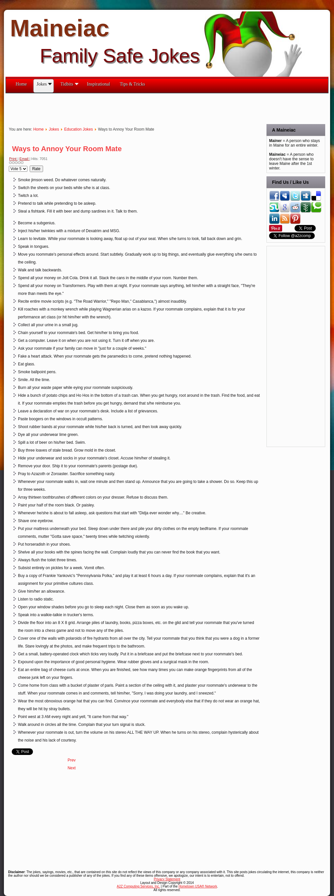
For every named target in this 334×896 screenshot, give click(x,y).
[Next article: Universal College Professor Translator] (72, 768)
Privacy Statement (167, 879)
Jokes (54, 129)
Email (25, 159)
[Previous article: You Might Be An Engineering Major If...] (72, 760)
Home (38, 129)
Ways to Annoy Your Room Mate (67, 149)
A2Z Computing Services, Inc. (138, 886)
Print (13, 159)
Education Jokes (78, 129)
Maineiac (59, 28)
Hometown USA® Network (197, 886)
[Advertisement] (124, 108)
